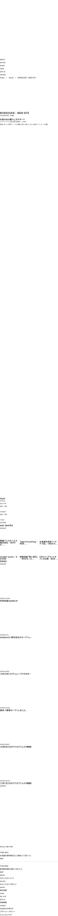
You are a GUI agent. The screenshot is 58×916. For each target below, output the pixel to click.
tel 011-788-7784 (6, 846)
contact (3, 74)
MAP (1, 858)
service (3, 62)
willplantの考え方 (6, 908)
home (2, 77)
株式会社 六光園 (9, 115)
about (2, 59)
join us (2, 71)
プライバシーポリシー (7, 911)
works (2, 65)
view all (3, 528)
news (2, 68)
